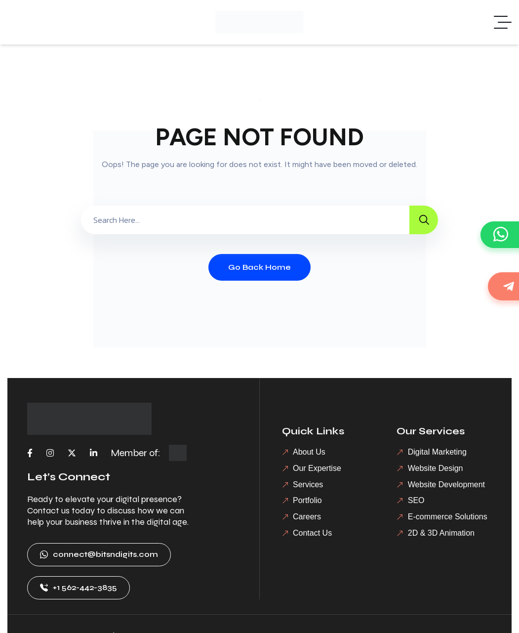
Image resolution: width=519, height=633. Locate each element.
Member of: (135, 453)
